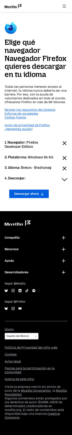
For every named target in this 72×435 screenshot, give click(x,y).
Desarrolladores (16, 272)
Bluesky (6, 290)
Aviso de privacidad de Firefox (27, 125)
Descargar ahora (29, 194)
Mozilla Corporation (36, 390)
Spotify (33, 290)
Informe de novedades (21, 113)
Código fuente (15, 117)
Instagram (13, 290)
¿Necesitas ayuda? (19, 129)
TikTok (26, 290)
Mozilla (17, 223)
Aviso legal (13, 361)
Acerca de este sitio (19, 379)
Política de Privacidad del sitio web (31, 347)
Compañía (12, 237)
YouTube (20, 308)
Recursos (12, 249)
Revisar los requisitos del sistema (30, 110)
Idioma (9, 329)
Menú (64, 6)
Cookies (11, 354)
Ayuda (9, 261)
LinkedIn (20, 290)
